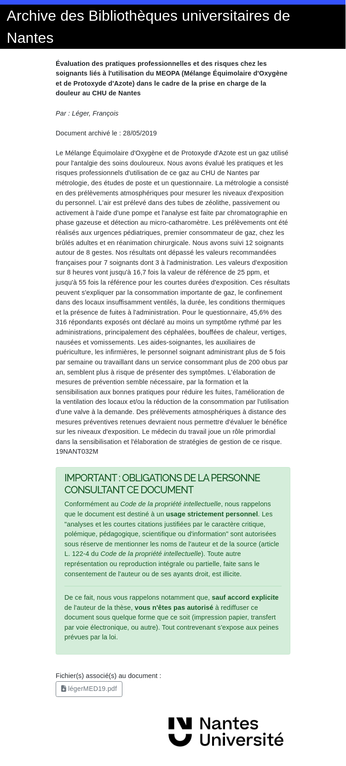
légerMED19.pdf (89, 688)
